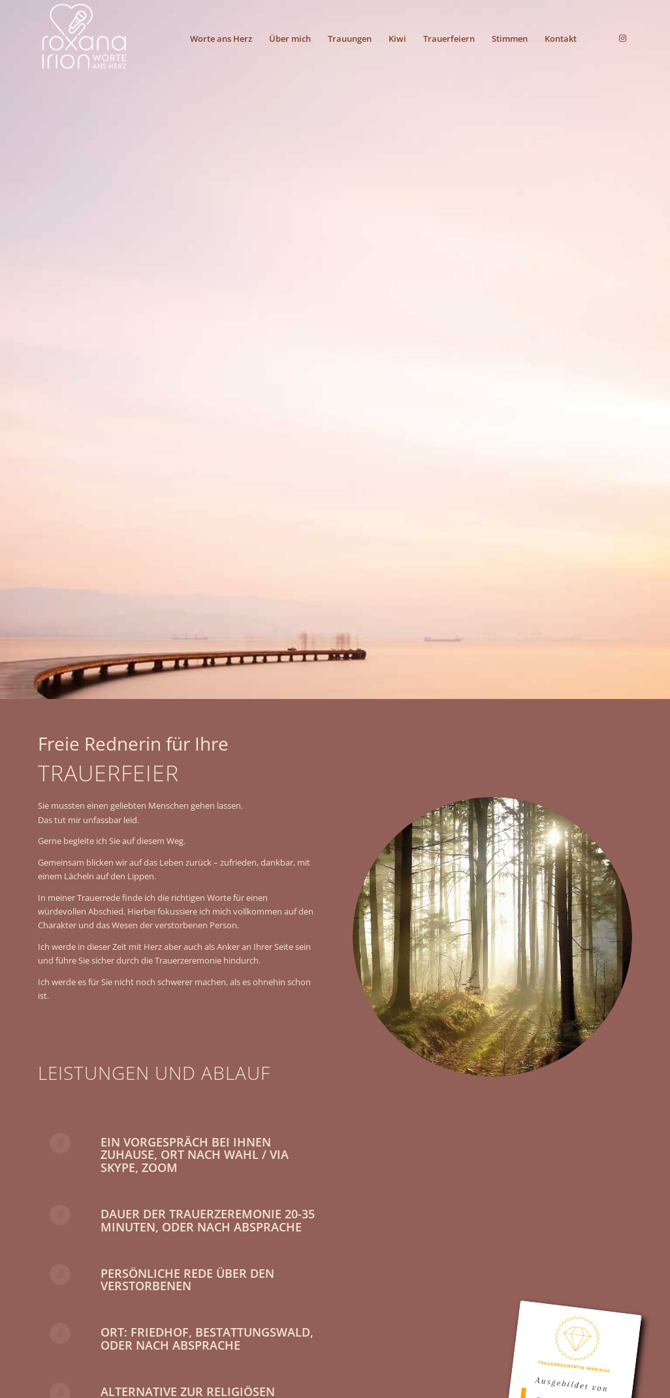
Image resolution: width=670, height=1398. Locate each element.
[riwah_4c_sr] (84, 38)
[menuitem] (221, 38)
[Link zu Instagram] (622, 38)
